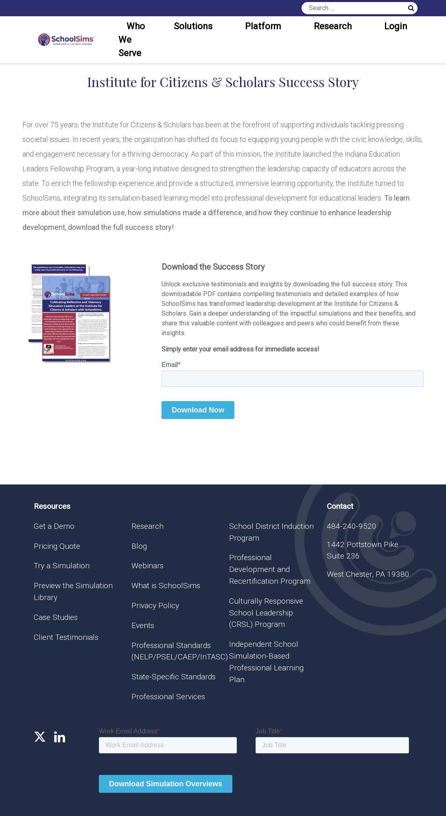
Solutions (193, 26)
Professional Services (168, 696)
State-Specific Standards (173, 676)
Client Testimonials (66, 637)
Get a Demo (54, 526)
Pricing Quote (57, 546)
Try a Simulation (62, 565)
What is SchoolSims (165, 585)
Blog (139, 546)
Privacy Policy (155, 605)
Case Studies (56, 617)
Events (142, 625)
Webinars (147, 565)
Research (333, 26)
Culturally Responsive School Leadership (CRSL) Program (266, 612)
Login (395, 26)
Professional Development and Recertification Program (269, 569)
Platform (263, 26)
